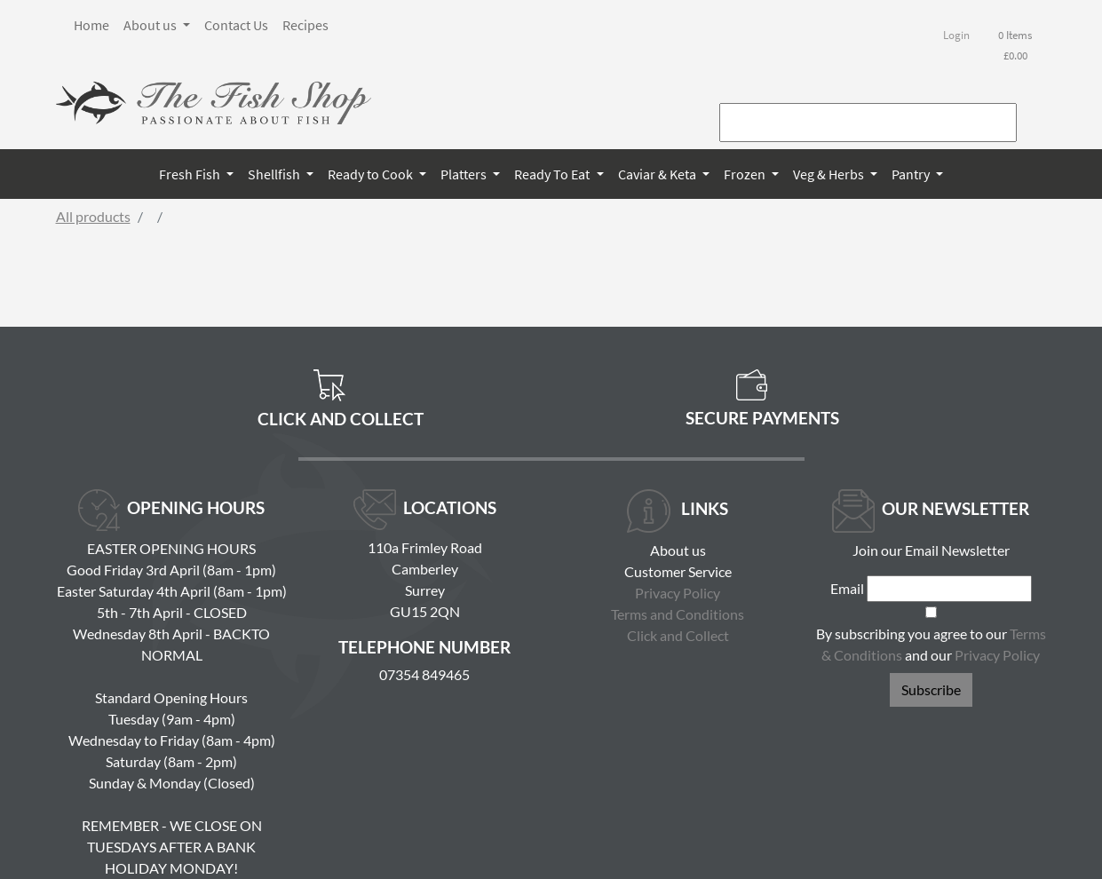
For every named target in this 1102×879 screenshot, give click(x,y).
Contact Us (236, 25)
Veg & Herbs (830, 174)
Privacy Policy (677, 592)
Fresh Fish (191, 174)
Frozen (746, 174)
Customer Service (678, 571)
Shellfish (275, 174)
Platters (464, 174)
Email (847, 588)
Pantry (912, 174)
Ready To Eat (553, 174)
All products (93, 216)
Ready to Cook (372, 174)
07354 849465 (424, 674)
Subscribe (931, 689)
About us (151, 25)
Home (91, 25)
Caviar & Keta (658, 174)
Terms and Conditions (677, 614)
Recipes (305, 25)
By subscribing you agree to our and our (931, 644)
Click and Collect (678, 635)
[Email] (949, 588)
